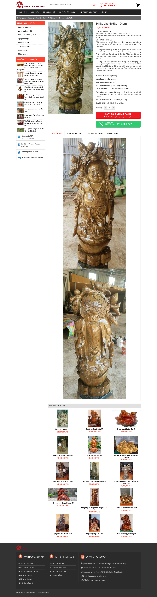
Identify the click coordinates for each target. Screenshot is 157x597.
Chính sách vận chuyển (95, 133)
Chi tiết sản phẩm (56, 133)
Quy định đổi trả (112, 133)
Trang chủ (23, 12)
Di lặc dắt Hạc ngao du (94, 455)
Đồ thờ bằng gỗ (23, 54)
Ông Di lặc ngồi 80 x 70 (62, 429)
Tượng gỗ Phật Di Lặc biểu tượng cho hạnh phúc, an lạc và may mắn (34, 82)
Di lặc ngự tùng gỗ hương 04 (126, 534)
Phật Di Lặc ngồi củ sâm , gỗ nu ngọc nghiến (126, 456)
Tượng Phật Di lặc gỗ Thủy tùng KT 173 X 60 (94, 508)
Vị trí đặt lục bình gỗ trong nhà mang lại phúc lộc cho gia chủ (33, 123)
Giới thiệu (35, 12)
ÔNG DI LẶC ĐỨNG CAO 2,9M (63, 455)
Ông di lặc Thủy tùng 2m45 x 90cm (94, 481)
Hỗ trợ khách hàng (67, 12)
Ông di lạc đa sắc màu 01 (94, 429)
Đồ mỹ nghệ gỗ (49, 12)
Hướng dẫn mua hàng (74, 133)
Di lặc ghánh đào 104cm (66, 18)
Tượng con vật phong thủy (27, 35)
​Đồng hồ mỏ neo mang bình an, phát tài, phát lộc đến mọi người (34, 89)
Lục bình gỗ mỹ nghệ (25, 31)
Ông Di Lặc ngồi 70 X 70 (94, 534)
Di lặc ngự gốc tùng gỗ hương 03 (62, 503)
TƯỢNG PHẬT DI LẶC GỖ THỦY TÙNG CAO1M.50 (126, 482)
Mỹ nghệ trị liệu (23, 50)
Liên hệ (104, 12)
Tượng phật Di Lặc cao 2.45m (63, 481)
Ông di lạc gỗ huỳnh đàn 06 (126, 429)
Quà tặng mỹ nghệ (24, 46)
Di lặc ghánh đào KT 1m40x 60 (62, 534)
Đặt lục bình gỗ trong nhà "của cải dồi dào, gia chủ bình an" (34, 97)
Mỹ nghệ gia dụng (24, 42)
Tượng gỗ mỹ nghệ (34, 18)
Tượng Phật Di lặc (49, 18)
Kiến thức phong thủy (88, 12)
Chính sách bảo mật (58, 563)
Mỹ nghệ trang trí (23, 39)
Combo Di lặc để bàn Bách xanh (126, 508)
